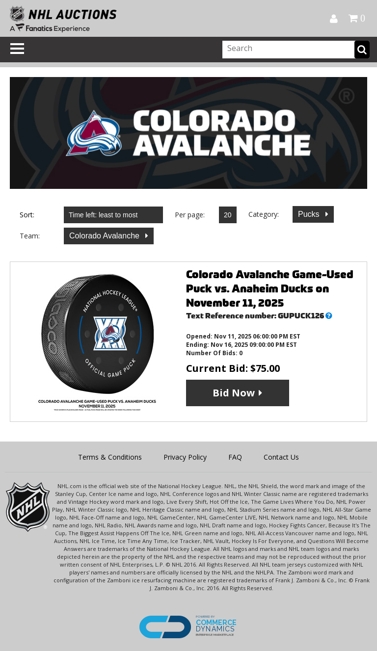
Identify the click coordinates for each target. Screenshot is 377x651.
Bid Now (234, 392)
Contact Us (281, 457)
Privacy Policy (185, 457)
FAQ (235, 457)
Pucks (310, 214)
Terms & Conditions (110, 457)
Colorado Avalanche (105, 236)
